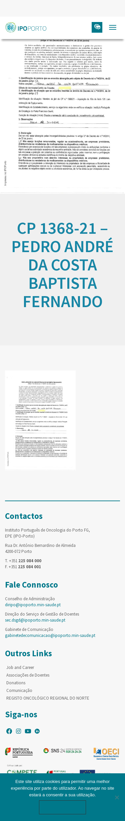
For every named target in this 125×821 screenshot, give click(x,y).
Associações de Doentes (27, 675)
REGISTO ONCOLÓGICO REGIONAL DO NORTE (47, 698)
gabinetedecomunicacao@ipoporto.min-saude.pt (50, 635)
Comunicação (19, 690)
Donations (15, 683)
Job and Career (20, 667)
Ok (62, 807)
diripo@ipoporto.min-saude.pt (33, 605)
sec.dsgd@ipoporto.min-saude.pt (35, 620)
